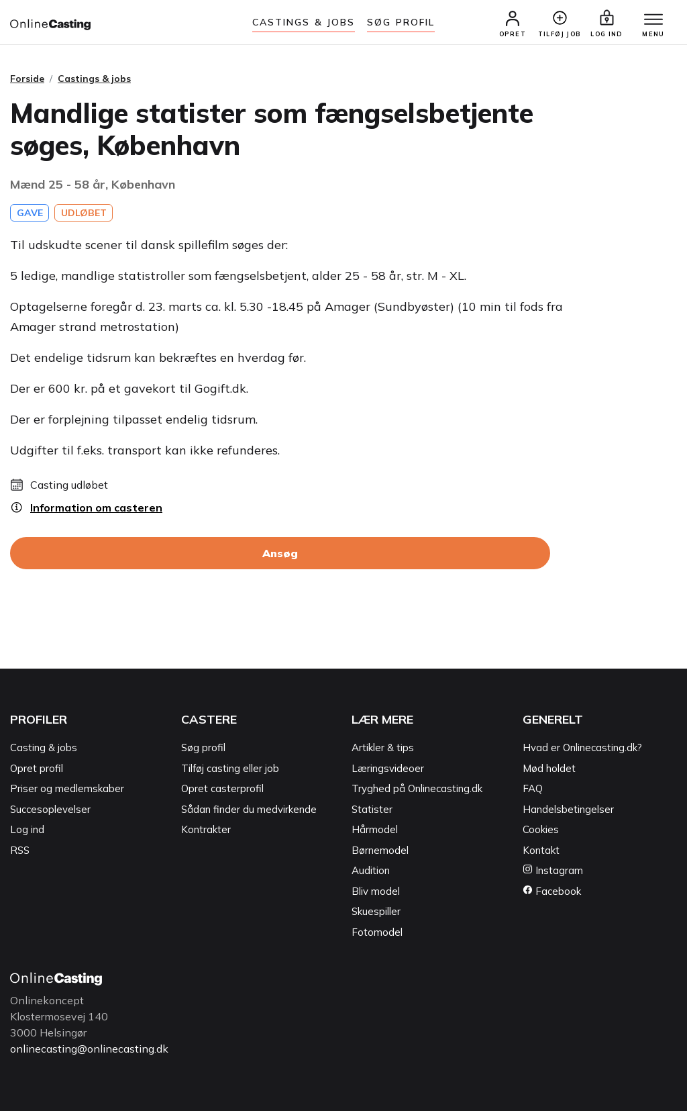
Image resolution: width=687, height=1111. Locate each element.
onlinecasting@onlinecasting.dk (89, 1048)
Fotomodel (377, 932)
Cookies (541, 829)
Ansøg (280, 553)
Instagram (553, 870)
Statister (372, 809)
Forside (27, 79)
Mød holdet (549, 768)
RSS (20, 850)
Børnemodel (380, 850)
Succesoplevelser (50, 809)
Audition (371, 870)
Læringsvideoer (388, 768)
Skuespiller (376, 911)
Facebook (552, 891)
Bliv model (376, 891)
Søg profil (203, 747)
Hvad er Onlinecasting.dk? (582, 747)
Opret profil (36, 768)
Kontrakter (206, 829)
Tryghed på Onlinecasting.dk (417, 788)
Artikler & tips (383, 747)
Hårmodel (375, 829)
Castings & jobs (304, 22)
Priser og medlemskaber (67, 788)
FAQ (533, 788)
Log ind (27, 829)
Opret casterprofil (222, 788)
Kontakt (541, 850)
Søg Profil (401, 22)
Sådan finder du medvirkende (249, 809)
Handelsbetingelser (568, 809)
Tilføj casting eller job (230, 768)
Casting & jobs (43, 747)
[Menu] (653, 20)
